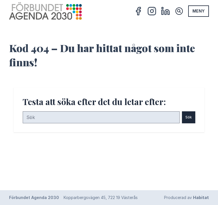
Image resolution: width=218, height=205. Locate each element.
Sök (188, 117)
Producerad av (186, 197)
